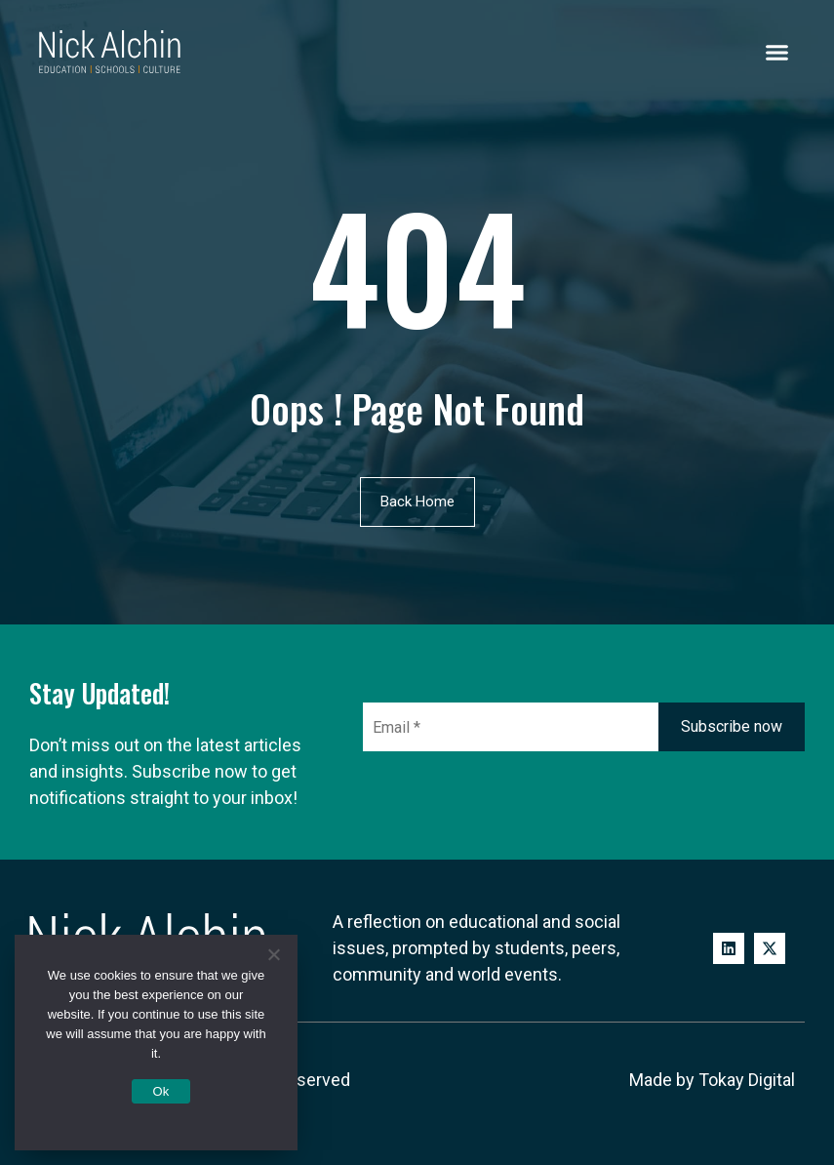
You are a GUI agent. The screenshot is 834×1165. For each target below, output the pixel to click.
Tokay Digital (746, 1079)
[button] (777, 51)
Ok (160, 1091)
